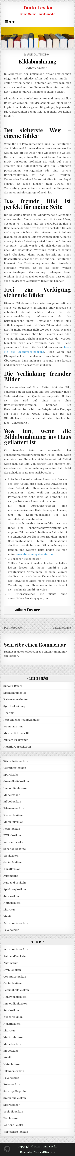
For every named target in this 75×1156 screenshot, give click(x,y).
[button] (7, 1149)
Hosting (8, 712)
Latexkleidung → (63, 627)
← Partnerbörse (11, 627)
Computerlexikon (14, 767)
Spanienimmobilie (15, 692)
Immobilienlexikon (15, 788)
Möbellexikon (12, 801)
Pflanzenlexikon (13, 808)
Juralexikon (11, 896)
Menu (12, 22)
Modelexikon (11, 794)
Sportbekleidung (14, 706)
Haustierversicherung (17, 746)
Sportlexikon (11, 774)
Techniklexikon (13, 1111)
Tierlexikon (10, 855)
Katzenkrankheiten (15, 699)
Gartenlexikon (12, 862)
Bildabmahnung (37, 61)
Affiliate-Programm (15, 739)
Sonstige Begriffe (14, 848)
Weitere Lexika (13, 842)
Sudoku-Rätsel (12, 685)
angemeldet (24, 651)
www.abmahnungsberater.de (34, 554)
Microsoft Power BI (16, 733)
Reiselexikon (11, 828)
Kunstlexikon (11, 869)
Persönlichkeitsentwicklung (21, 719)
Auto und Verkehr (14, 882)
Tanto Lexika (37, 7)
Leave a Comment (38, 68)
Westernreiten (13, 726)
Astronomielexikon (15, 923)
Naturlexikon (11, 902)
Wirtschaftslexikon (38, 54)
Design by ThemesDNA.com (37, 1152)
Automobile (10, 875)
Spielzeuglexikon (14, 889)
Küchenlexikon (13, 815)
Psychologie (11, 929)
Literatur (9, 909)
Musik (7, 916)
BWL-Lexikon (12, 835)
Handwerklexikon (14, 996)
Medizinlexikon (13, 821)
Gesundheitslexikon (16, 781)
